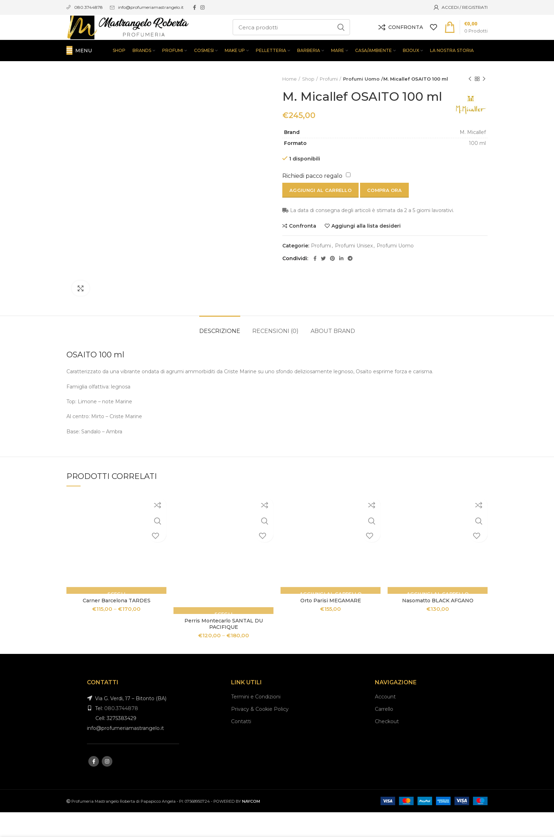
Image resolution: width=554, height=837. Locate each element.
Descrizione (219, 355)
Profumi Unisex (354, 275)
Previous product (470, 103)
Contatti (241, 746)
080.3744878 (121, 733)
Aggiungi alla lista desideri (366, 254)
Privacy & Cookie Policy (260, 734)
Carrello (384, 734)
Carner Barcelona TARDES (117, 625)
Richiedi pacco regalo (312, 205)
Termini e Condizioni (256, 721)
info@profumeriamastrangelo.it (151, 7)
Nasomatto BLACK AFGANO (437, 625)
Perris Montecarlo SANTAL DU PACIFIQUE (223, 648)
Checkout (387, 746)
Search (340, 39)
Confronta (302, 254)
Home (289, 103)
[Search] (291, 39)
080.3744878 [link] (88, 7)
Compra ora (384, 219)
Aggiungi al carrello (320, 219)
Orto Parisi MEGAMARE (330, 625)
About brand (333, 355)
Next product (484, 103)
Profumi (329, 103)
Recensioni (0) (275, 355)
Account (385, 721)
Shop (308, 103)
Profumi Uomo (360, 103)
